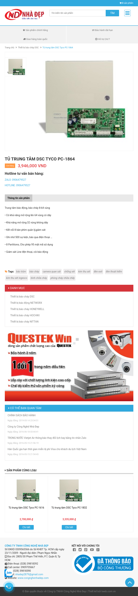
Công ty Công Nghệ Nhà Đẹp (23, 426)
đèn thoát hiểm (114, 271)
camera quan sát (52, 271)
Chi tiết (26, 527)
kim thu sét (84, 271)
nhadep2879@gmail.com (29, 574)
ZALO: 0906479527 (15, 179)
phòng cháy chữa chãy (63, 278)
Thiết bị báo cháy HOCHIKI (25, 315)
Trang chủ (9, 47)
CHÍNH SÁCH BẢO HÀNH (22, 415)
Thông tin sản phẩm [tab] (18, 198)
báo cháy (34, 271)
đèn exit (98, 271)
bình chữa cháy (39, 278)
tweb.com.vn (108, 591)
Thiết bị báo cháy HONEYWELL (27, 309)
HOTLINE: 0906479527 (17, 185)
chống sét (69, 271)
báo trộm (21, 271)
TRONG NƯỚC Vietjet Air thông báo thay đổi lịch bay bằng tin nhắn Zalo (47, 437)
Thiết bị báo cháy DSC (28, 47)
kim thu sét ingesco (16, 278)
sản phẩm (127, 3)
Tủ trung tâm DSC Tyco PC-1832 (69, 507)
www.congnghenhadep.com (33, 578)
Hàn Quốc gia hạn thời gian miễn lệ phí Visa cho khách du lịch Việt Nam (47, 449)
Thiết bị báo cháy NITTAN (24, 321)
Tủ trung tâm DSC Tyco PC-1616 (26, 507)
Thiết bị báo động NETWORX (26, 302)
